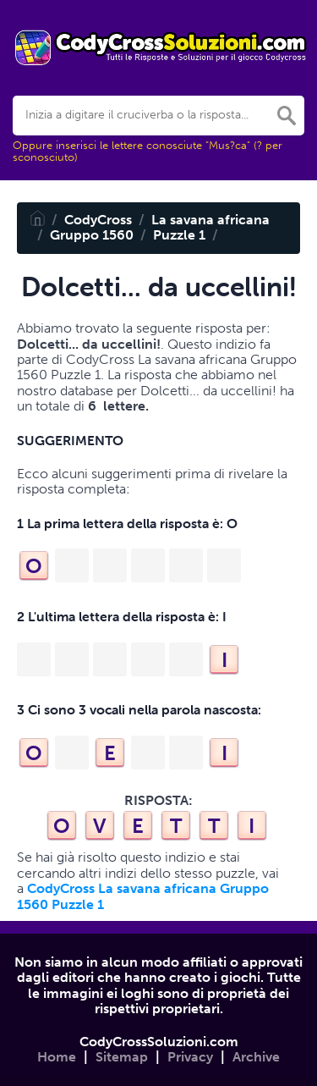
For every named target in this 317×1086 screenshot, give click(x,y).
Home (56, 1057)
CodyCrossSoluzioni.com (158, 1042)
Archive (256, 1057)
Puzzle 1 (179, 235)
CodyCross (98, 220)
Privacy (190, 1057)
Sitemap (122, 1057)
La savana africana (210, 220)
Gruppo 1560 (92, 235)
